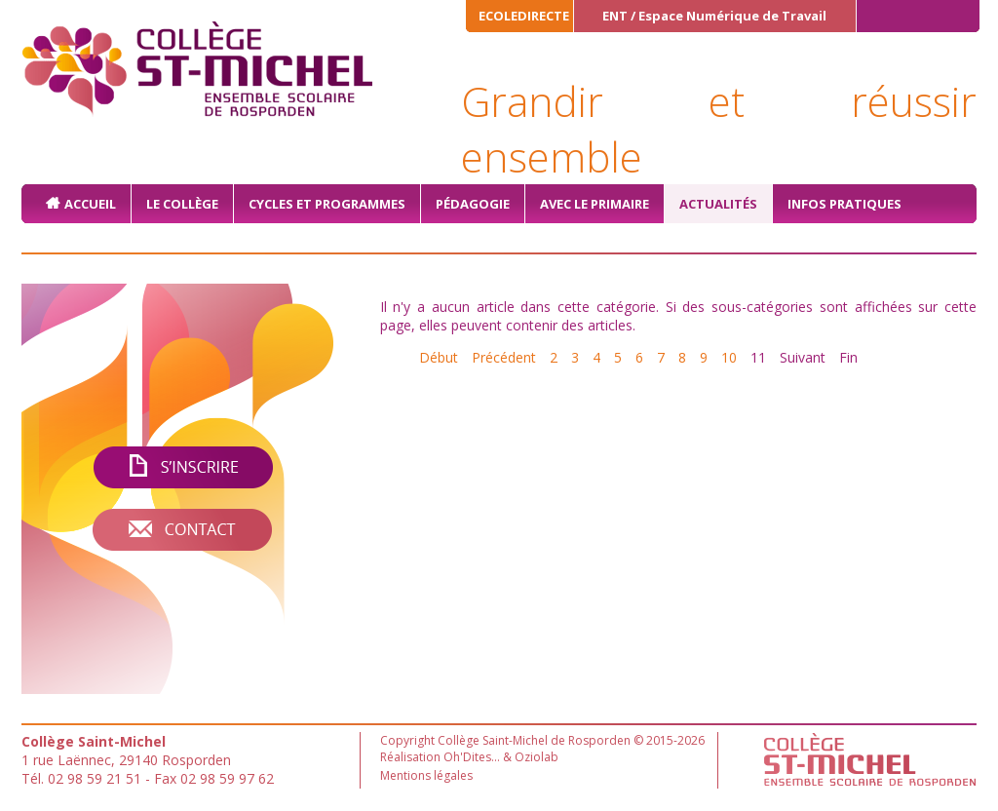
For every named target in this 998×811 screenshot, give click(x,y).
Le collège (182, 203)
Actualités (718, 203)
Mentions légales (426, 775)
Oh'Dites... (471, 757)
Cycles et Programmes (327, 203)
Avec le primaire (594, 203)
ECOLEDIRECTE (524, 15)
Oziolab (536, 757)
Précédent (504, 357)
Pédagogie (473, 203)
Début (438, 357)
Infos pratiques (844, 203)
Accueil (90, 203)
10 (729, 357)
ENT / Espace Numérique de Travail (714, 15)
